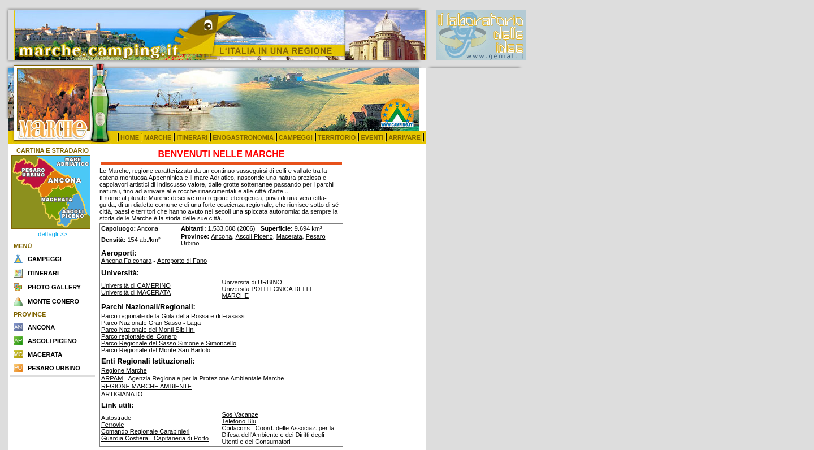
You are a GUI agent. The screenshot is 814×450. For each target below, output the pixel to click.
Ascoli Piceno (254, 236)
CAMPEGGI (296, 137)
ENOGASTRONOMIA (243, 137)
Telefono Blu (239, 421)
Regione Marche (124, 370)
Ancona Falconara (126, 260)
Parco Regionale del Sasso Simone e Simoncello (168, 343)
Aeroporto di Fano (182, 260)
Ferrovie (112, 424)
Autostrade (116, 417)
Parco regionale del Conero (139, 336)
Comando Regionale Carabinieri (145, 431)
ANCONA (41, 327)
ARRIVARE (404, 137)
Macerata (289, 236)
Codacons (236, 428)
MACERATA (45, 354)
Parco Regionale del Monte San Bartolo (155, 350)
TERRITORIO (337, 137)
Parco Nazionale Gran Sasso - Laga (151, 322)
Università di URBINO (252, 282)
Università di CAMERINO (136, 285)
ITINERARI (191, 137)
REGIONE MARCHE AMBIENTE (146, 386)
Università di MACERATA (136, 292)
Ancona (221, 236)
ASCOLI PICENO (52, 340)
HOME (129, 137)
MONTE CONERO (53, 301)
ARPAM (112, 378)
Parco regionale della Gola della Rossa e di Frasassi (173, 316)
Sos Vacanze (240, 414)
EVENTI (372, 137)
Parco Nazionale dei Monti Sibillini (148, 329)
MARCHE (157, 137)
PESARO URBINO (54, 368)
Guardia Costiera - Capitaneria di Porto (155, 438)
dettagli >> (52, 234)
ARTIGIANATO (121, 394)
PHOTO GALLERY (54, 287)
